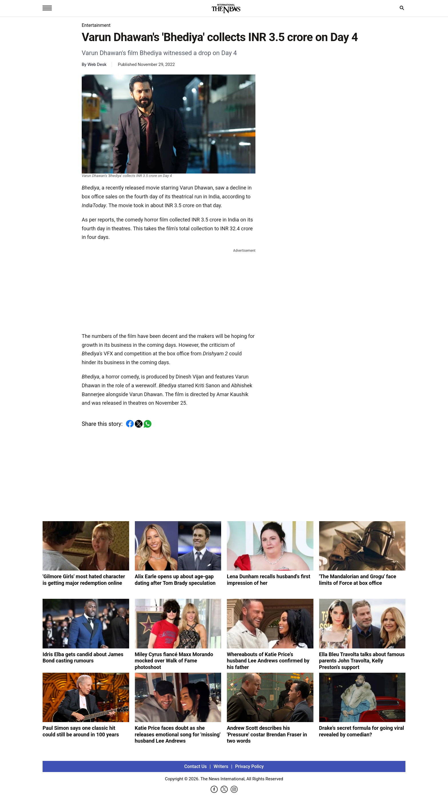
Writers (221, 766)
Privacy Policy (249, 766)
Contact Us (195, 766)
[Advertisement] (168, 289)
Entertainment (96, 25)
